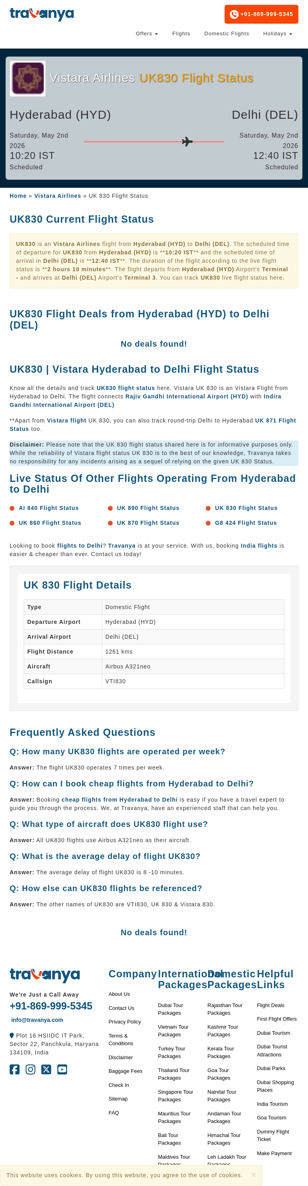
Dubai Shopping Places (275, 1086)
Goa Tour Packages (218, 1074)
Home (18, 196)
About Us (119, 994)
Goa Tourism (271, 1118)
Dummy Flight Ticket (273, 1136)
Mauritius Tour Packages (174, 1118)
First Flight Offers (277, 1019)
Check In (119, 1085)
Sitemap (118, 1099)
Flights (181, 33)
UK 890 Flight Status (148, 508)
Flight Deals (271, 1005)
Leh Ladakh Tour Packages (226, 1161)
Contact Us (121, 1008)
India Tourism (272, 1104)
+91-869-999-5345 (262, 14)
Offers (147, 33)
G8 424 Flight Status (246, 523)
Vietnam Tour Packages (173, 1031)
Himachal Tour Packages (224, 1139)
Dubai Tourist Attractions (272, 1051)
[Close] (253, 1174)
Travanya (123, 545)
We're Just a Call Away (44, 994)
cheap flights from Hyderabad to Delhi (120, 799)
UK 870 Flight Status (148, 523)
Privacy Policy (125, 1022)
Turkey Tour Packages (171, 1053)
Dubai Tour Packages (170, 1009)
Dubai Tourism (273, 1033)
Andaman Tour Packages (224, 1118)
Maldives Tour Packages (174, 1161)
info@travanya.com (36, 1020)
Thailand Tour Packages (174, 1074)
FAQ (114, 1113)
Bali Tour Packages (169, 1139)
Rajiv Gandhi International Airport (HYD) (187, 396)
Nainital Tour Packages (221, 1096)
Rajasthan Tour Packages (224, 1009)
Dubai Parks (271, 1068)
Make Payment (274, 1153)
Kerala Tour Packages (220, 1053)
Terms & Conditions (121, 1040)
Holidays (277, 33)
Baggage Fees (126, 1071)
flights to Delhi (80, 545)
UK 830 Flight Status (246, 508)
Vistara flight (67, 420)
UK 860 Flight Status (50, 523)
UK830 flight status (126, 388)
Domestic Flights (227, 33)
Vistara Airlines (57, 196)
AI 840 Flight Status (49, 508)
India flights (259, 545)
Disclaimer (121, 1057)
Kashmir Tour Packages (222, 1031)
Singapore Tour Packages (175, 1096)
